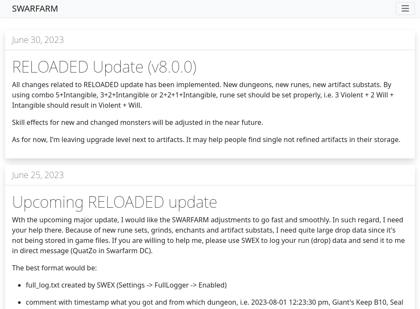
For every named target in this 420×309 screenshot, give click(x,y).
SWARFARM (35, 8)
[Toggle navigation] (405, 8)
